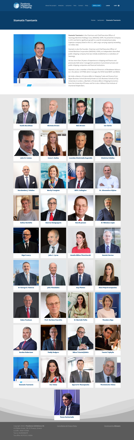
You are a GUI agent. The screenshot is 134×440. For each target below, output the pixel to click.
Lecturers (68, 5)
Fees (75, 5)
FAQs (86, 5)
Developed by (112, 426)
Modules (61, 5)
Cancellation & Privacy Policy (67, 426)
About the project (50, 5)
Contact (80, 5)
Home (93, 20)
